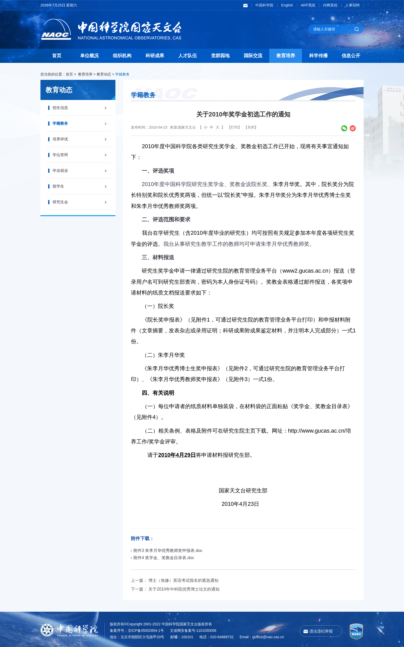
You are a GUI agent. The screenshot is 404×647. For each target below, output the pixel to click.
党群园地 (220, 55)
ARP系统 (308, 5)
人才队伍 (187, 55)
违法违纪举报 (321, 631)
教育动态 (104, 74)
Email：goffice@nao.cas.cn (262, 637)
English (287, 5)
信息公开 (351, 55)
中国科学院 (264, 5)
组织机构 (122, 55)
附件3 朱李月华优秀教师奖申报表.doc (167, 550)
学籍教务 (122, 74)
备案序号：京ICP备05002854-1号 (137, 630)
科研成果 (155, 55)
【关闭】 (251, 127)
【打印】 (234, 127)
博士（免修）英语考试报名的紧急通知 (183, 580)
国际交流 (253, 55)
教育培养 (285, 55)
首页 (56, 55)
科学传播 (318, 55)
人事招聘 (352, 5)
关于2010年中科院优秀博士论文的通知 (184, 589)
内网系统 (330, 5)
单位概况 (89, 55)
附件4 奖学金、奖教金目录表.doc (162, 558)
